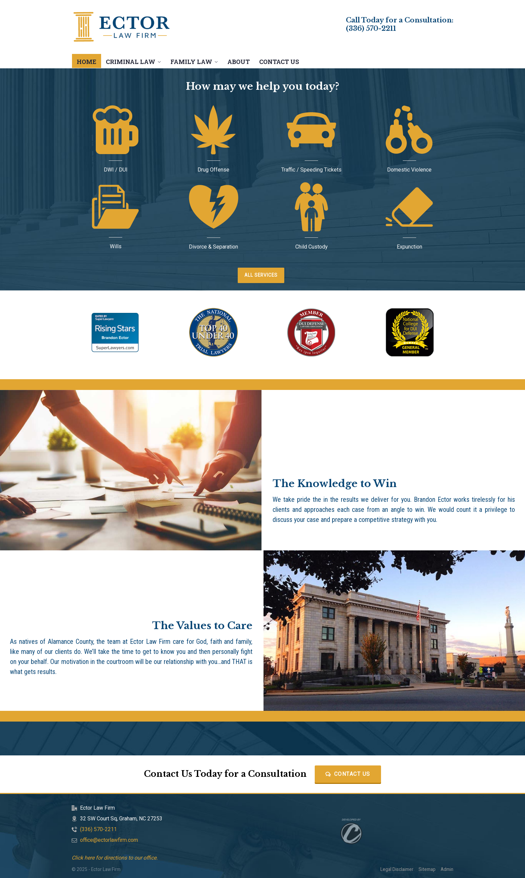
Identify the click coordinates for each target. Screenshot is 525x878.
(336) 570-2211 (371, 28)
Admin (447, 869)
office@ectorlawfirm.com (109, 840)
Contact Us (347, 774)
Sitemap (427, 869)
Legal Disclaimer (397, 869)
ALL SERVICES (261, 275)
